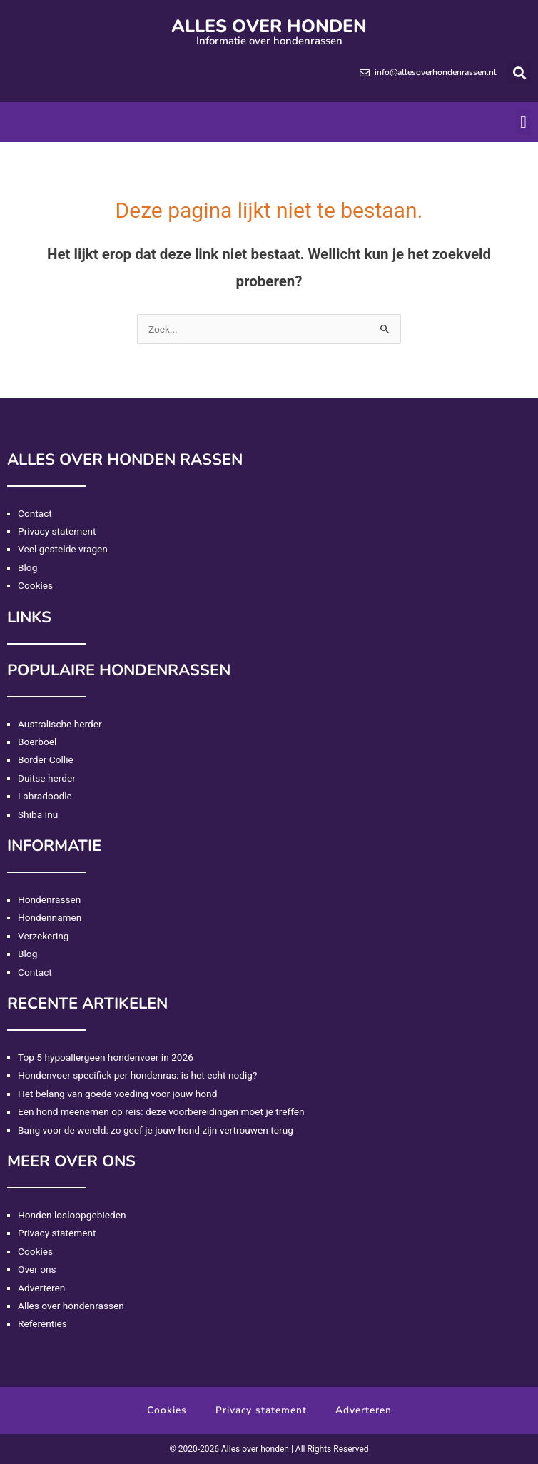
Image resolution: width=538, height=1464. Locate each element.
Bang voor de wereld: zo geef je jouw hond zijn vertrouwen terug (155, 1130)
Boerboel (37, 741)
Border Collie (45, 759)
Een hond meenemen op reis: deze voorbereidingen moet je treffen (161, 1111)
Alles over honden (269, 26)
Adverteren (41, 1287)
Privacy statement (57, 531)
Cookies (35, 585)
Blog (27, 567)
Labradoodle (45, 796)
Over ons (37, 1269)
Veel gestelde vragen (63, 549)
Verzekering (43, 935)
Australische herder (60, 724)
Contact (35, 513)
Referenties (42, 1323)
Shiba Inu (38, 814)
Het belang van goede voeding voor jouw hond (117, 1093)
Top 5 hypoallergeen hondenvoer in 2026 (105, 1057)
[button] (519, 72)
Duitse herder (47, 778)
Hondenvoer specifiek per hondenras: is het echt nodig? (137, 1075)
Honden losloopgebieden (72, 1215)
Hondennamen (49, 917)
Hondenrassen (49, 899)
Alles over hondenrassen (71, 1305)
